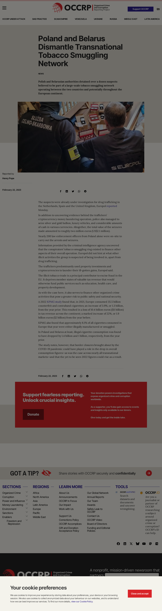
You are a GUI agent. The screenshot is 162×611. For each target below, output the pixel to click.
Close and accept (140, 593)
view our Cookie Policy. (82, 601)
